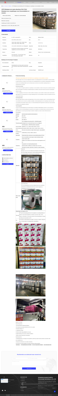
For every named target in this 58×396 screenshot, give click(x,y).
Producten (19, 2)
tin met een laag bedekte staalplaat (37, 344)
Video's (24, 2)
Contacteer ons (37, 2)
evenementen (44, 2)
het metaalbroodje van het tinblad (26, 344)
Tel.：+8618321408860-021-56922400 (8, 379)
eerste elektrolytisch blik (47, 344)
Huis (14, 2)
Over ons (30, 2)
